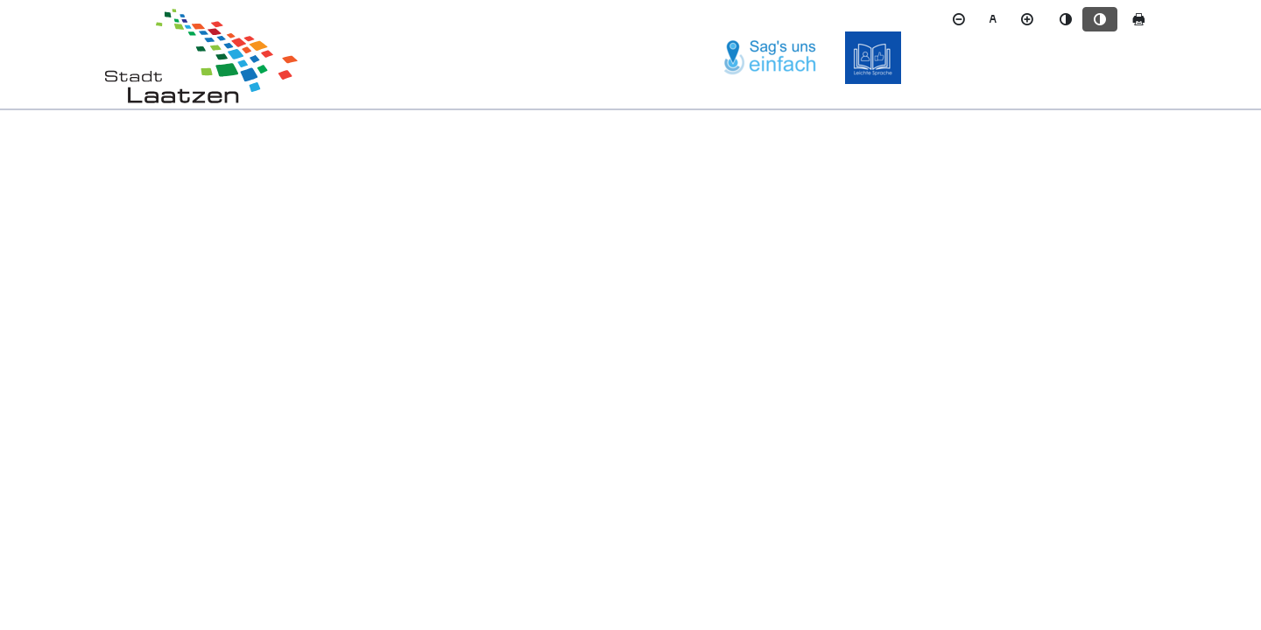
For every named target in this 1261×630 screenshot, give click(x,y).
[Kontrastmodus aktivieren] (1099, 19)
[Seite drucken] (1138, 19)
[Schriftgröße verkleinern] (958, 19)
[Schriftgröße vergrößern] (1027, 19)
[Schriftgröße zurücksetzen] (993, 19)
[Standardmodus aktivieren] (1065, 19)
